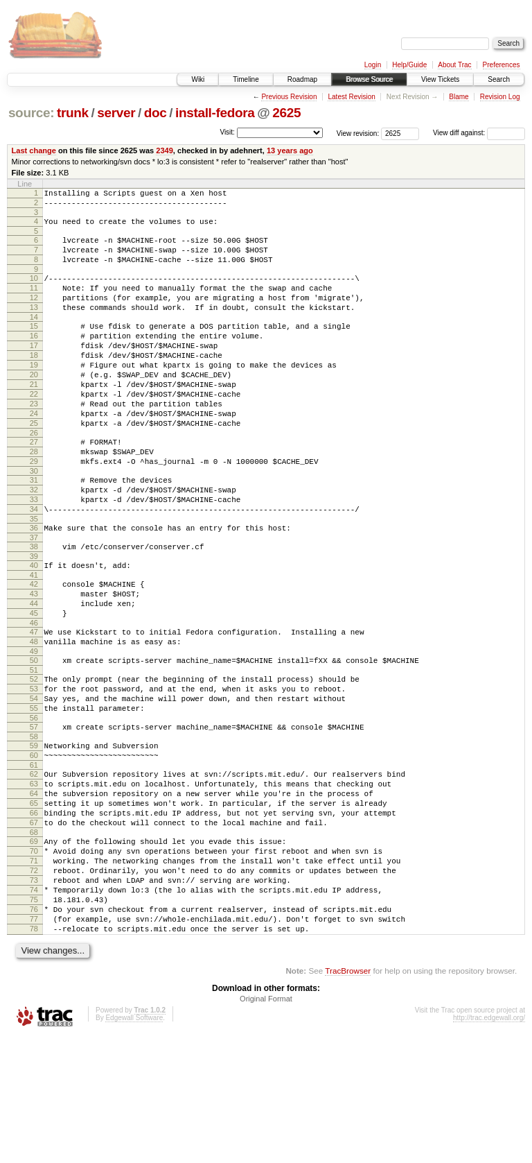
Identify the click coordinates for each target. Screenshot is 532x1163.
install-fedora (215, 112)
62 (34, 867)
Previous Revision (289, 97)
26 (34, 476)
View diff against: (479, 133)
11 (34, 302)
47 (34, 704)
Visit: (227, 132)
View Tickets (440, 79)
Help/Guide (409, 65)
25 (34, 464)
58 (34, 826)
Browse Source (369, 79)
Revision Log (500, 97)
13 (34, 326)
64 (34, 891)
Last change (34, 150)
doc (155, 112)
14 (34, 338)
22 (34, 429)
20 (34, 406)
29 (34, 509)
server (116, 112)
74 (34, 1006)
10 (34, 290)
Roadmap (302, 79)
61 (34, 858)
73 (34, 994)
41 (34, 639)
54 (34, 781)
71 (34, 971)
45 (34, 684)
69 (34, 947)
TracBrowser (348, 1097)
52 (34, 758)
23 (34, 441)
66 (34, 915)
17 (34, 370)
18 (34, 382)
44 (34, 672)
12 (34, 314)
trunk (73, 112)
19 (34, 394)
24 (34, 453)
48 (34, 716)
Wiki (197, 79)
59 (34, 835)
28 (34, 497)
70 (34, 959)
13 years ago (290, 150)
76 (34, 1030)
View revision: (358, 133)
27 (34, 485)
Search (499, 79)
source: (31, 112)
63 (34, 879)
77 (34, 1041)
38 (34, 607)
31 (34, 530)
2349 (164, 150)
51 (34, 749)
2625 (286, 112)
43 (34, 660)
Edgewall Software (134, 1144)
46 (34, 695)
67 (34, 926)
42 (34, 648)
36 (34, 586)
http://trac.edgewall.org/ (489, 1144)
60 (34, 847)
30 (34, 521)
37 (34, 598)
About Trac (454, 65)
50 (34, 737)
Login (372, 65)
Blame (458, 97)
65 (34, 903)
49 (34, 728)
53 (34, 770)
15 (34, 347)
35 (34, 577)
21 (34, 417)
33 (34, 553)
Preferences (501, 65)
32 (34, 541)
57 (34, 814)
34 (34, 565)
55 (34, 793)
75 (34, 1018)
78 (34, 1053)
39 (34, 618)
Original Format (266, 1125)
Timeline (245, 79)
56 (34, 805)
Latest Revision (351, 97)
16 (34, 358)
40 (34, 627)
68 (34, 938)
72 (34, 983)
